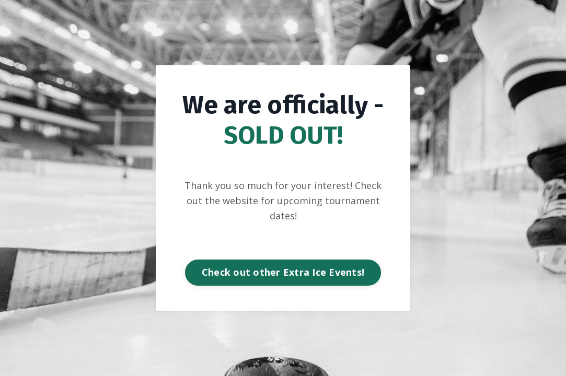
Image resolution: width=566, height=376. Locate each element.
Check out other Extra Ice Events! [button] (283, 272)
